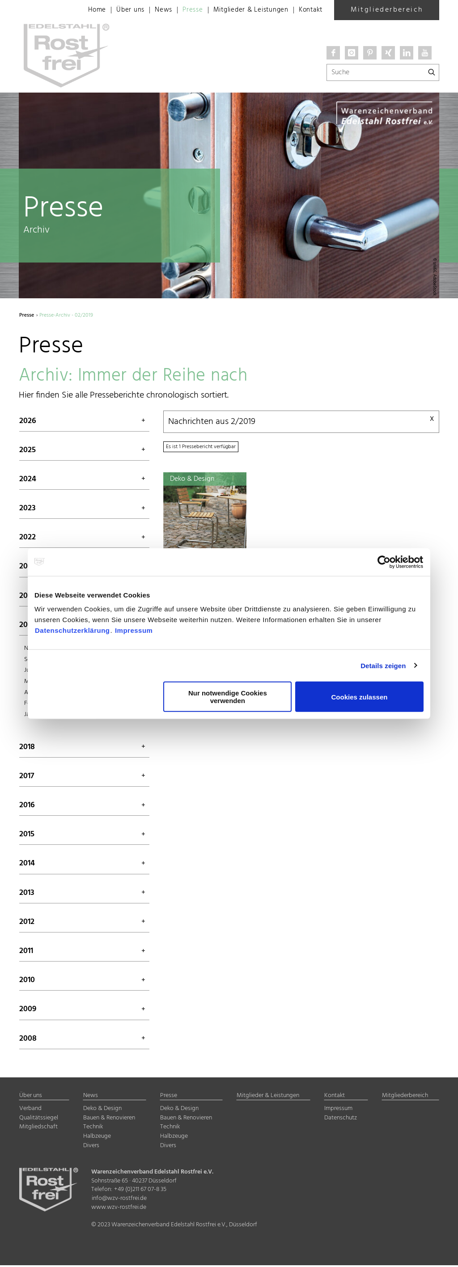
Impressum (134, 630)
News (152, 10)
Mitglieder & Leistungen (245, 10)
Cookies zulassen (359, 696)
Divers (91, 1147)
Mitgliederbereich (387, 10)
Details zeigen (383, 665)
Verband (30, 1110)
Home (83, 10)
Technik (93, 1129)
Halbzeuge (97, 1138)
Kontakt (309, 10)
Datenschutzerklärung (72, 630)
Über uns (118, 10)
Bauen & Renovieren (109, 1119)
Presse (183, 10)
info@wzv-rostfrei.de (119, 1200)
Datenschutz (340, 1119)
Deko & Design (102, 1110)
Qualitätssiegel (38, 1119)
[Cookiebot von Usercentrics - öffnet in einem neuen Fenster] (384, 562)
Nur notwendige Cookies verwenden (227, 696)
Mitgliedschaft (38, 1129)
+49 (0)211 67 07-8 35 (140, 1191)
